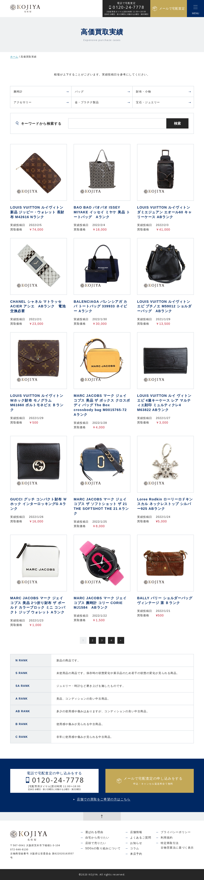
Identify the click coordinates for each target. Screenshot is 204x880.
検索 (177, 123)
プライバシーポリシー (176, 832)
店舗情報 (136, 832)
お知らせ (136, 843)
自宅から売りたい (97, 837)
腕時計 (41, 91)
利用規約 (167, 837)
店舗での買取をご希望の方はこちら (103, 799)
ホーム (14, 56)
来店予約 (136, 853)
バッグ (102, 91)
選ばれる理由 (94, 832)
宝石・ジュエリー (163, 102)
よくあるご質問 (140, 837)
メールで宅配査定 (168, 8)
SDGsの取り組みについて (103, 848)
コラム (134, 848)
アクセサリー (41, 102)
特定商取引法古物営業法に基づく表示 (177, 845)
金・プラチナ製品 (102, 102)
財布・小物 (163, 91)
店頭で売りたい (95, 843)
